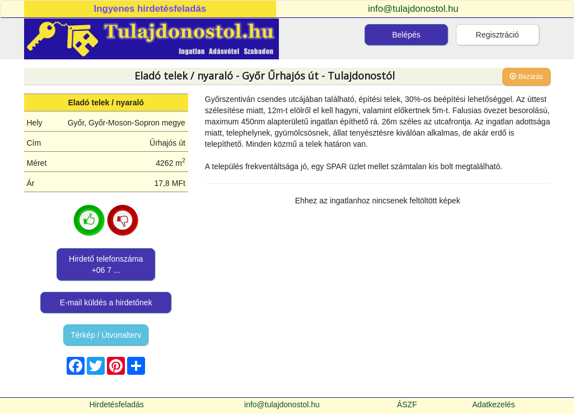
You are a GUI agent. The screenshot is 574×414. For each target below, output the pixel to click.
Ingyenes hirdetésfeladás (150, 8)
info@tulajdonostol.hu (413, 8)
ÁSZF (407, 404)
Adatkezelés (493, 404)
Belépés (406, 34)
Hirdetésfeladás (117, 404)
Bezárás (526, 77)
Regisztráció (497, 34)
